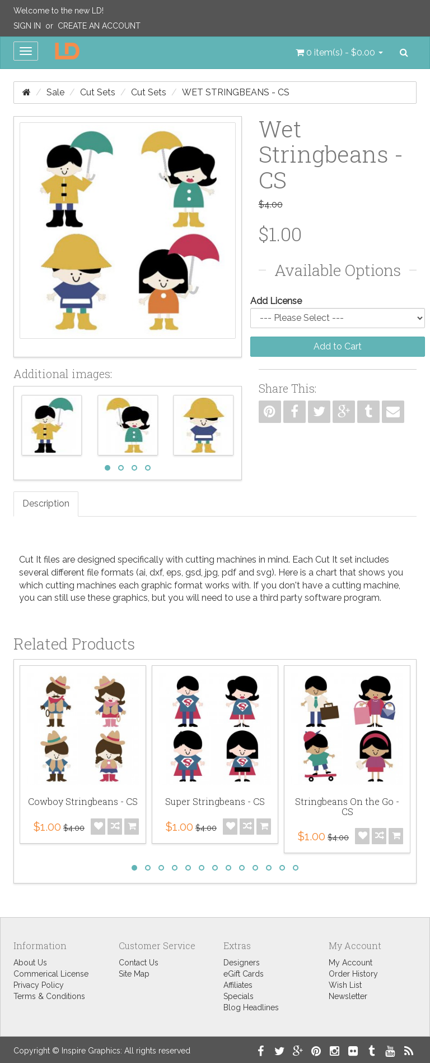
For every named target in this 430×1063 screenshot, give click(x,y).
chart (326, 572)
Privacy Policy (38, 985)
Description (45, 503)
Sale (55, 92)
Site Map (134, 973)
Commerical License (50, 973)
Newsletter (348, 996)
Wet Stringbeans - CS (235, 92)
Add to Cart (338, 346)
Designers (241, 962)
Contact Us (138, 962)
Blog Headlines (251, 1007)
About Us (30, 962)
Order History (353, 973)
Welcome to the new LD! (58, 10)
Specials (238, 996)
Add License (276, 301)
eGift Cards (243, 973)
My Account (350, 962)
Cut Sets (97, 92)
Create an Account (99, 25)
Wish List (345, 985)
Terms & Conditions (49, 996)
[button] (339, 53)
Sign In (27, 25)
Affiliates (238, 985)
